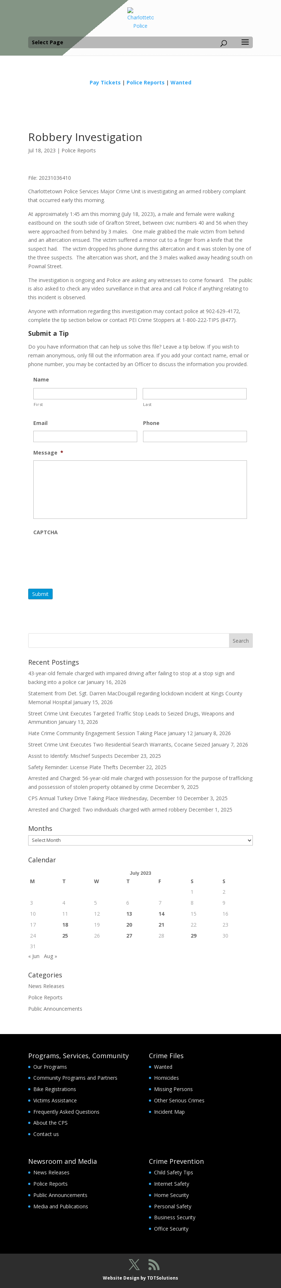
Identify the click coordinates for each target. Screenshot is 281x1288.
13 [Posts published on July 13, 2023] (129, 913)
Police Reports (146, 82)
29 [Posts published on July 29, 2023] (193, 935)
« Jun (34, 956)
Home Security (171, 1195)
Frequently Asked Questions (66, 1111)
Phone (151, 423)
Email (40, 423)
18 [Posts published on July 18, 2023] (65, 924)
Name (41, 379)
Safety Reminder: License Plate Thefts (73, 767)
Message (48, 452)
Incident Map (169, 1111)
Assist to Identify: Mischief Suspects (70, 755)
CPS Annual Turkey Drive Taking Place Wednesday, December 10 (105, 798)
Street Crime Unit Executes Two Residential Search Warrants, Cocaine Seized (119, 744)
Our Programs (50, 1066)
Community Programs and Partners (75, 1077)
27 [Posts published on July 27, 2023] (129, 935)
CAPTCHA (45, 532)
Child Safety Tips (173, 1172)
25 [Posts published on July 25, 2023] (65, 935)
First (38, 404)
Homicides (166, 1077)
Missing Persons (173, 1089)
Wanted (181, 82)
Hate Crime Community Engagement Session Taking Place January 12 (110, 733)
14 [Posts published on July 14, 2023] (161, 913)
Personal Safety (172, 1206)
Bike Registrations (54, 1089)
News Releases (46, 986)
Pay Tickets (105, 82)
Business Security (174, 1217)
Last (147, 404)
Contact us (46, 1134)
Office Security (171, 1228)
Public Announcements (55, 1008)
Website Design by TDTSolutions (140, 1278)
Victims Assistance (55, 1100)
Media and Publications (60, 1206)
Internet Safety (171, 1183)
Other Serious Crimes (179, 1100)
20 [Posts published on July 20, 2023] (129, 924)
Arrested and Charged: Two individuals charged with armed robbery (107, 809)
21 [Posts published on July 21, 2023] (161, 924)
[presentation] (89, 554)
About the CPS (50, 1122)
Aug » (50, 956)
